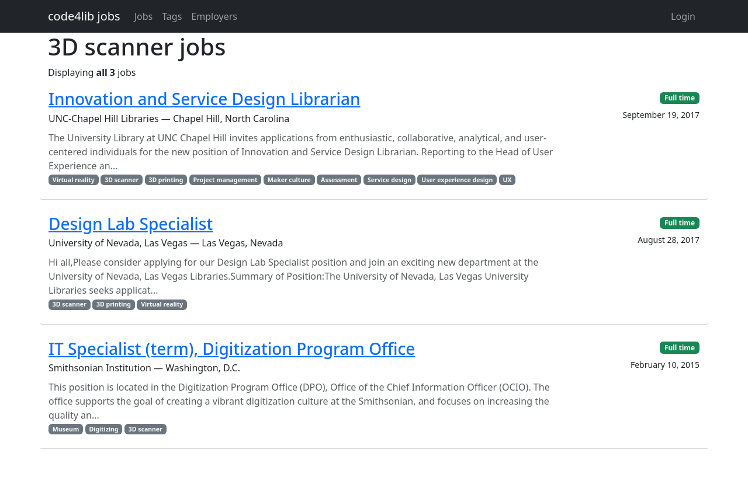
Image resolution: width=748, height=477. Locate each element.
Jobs (143, 16)
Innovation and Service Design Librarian (205, 99)
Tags (172, 16)
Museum (66, 429)
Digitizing (103, 429)
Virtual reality (74, 180)
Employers (214, 16)
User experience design (457, 180)
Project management (225, 180)
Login (683, 16)
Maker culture (289, 180)
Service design (389, 180)
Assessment (339, 180)
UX (507, 180)
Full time (679, 98)
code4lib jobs (84, 16)
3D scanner (121, 180)
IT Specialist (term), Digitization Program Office (232, 348)
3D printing (165, 180)
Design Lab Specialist (131, 224)
